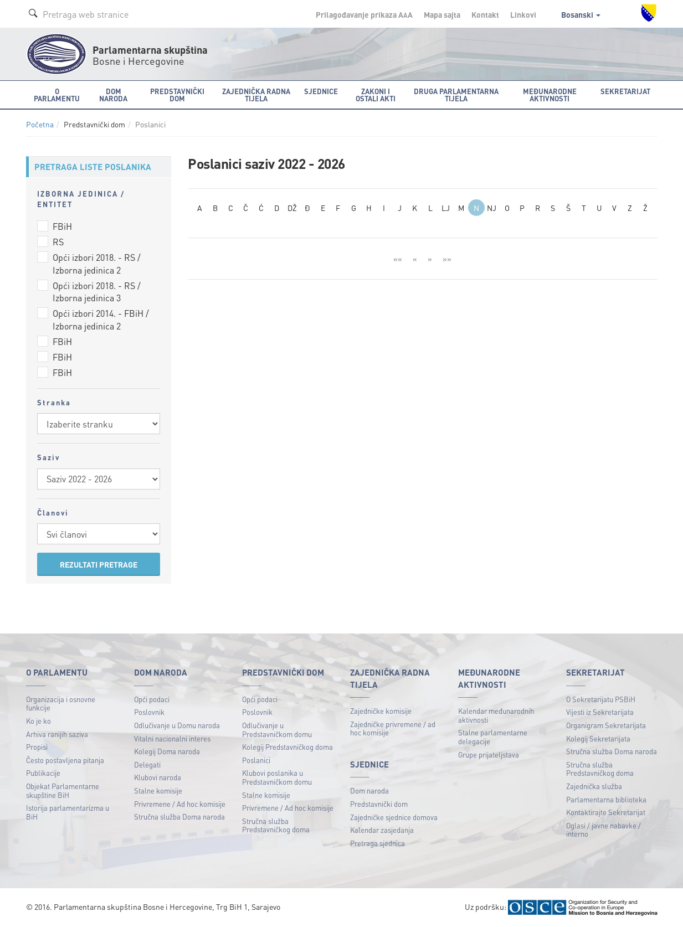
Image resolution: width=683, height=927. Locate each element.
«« (397, 259)
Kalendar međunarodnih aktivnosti (496, 715)
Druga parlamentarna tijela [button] (456, 94)
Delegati (147, 764)
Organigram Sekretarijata (606, 725)
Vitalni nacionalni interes (172, 738)
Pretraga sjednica (377, 843)
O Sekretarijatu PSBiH (600, 699)
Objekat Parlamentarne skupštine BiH (62, 790)
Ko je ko (38, 720)
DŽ (292, 208)
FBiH (62, 226)
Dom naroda (369, 790)
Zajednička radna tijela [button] (256, 94)
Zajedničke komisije (381, 710)
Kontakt (485, 14)
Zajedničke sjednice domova (394, 817)
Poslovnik (149, 712)
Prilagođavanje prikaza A (364, 14)
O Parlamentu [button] (57, 94)
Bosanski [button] (580, 14)
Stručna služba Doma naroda (179, 816)
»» (447, 259)
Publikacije (43, 772)
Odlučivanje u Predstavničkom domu (277, 729)
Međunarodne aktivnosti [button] (550, 94)
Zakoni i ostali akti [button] (376, 94)
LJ (445, 208)
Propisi (37, 746)
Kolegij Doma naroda (167, 751)
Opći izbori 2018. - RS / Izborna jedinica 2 (97, 263)
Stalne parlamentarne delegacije (492, 737)
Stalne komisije (158, 790)
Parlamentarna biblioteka (606, 799)
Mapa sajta (442, 14)
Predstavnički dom (379, 803)
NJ (491, 208)
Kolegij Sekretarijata (598, 738)
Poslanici (256, 760)
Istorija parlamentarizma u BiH (67, 812)
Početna (40, 124)
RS (58, 242)
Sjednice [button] (321, 91)
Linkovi (523, 14)
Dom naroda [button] (113, 94)
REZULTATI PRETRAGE (98, 564)
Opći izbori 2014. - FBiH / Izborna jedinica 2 (101, 319)
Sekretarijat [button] (625, 91)
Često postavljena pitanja (65, 760)
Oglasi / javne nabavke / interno (603, 830)
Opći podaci (152, 699)
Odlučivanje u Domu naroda (177, 725)
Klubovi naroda (157, 777)
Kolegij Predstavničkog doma (287, 746)
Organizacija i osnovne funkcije (60, 703)
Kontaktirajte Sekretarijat (605, 812)
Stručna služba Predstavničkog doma (276, 825)
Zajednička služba (594, 786)
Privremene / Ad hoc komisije (179, 803)
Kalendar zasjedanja (382, 830)
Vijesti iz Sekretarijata (600, 712)
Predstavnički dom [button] (177, 94)
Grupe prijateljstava (488, 754)
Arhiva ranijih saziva (57, 734)
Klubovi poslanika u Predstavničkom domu (277, 777)
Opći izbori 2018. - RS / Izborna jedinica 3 (97, 292)
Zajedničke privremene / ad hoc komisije (392, 728)
